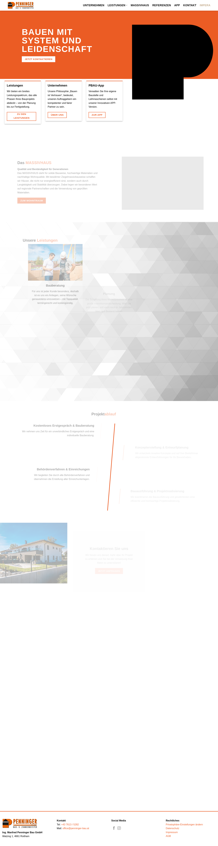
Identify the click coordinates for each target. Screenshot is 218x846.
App (177, 5)
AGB (168, 836)
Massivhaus (140, 5)
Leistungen (117, 5)
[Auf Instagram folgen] (119, 828)
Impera (205, 5)
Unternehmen (93, 5)
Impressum (172, 832)
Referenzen (161, 5)
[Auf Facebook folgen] (114, 828)
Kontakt (189, 5)
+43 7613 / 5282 (70, 824)
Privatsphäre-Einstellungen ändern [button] (184, 824)
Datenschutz (172, 828)
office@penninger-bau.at (76, 828)
